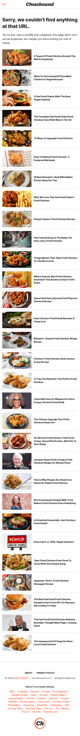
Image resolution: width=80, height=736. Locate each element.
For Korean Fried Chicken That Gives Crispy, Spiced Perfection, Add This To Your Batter (55, 441)
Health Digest (58, 695)
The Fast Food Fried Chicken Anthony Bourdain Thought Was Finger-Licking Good (55, 622)
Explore (35, 691)
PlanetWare (14, 705)
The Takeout (62, 708)
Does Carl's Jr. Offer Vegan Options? (54, 541)
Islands (41, 698)
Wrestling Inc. (51, 712)
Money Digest (27, 701)
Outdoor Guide (61, 701)
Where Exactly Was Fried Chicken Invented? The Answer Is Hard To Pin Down (54, 279)
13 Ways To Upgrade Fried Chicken (53, 138)
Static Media (20, 678)
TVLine (25, 712)
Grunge (43, 695)
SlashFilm (42, 705)
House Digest (16, 698)
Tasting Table (15, 708)
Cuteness (22, 691)
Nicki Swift (44, 701)
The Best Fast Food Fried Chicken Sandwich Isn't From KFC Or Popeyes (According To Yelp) (54, 602)
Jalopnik (53, 698)
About (28, 673)
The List (48, 708)
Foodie (45, 691)
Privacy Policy (46, 673)
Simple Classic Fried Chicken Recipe (54, 219)
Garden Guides (19, 695)
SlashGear (56, 705)
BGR (11, 691)
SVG (67, 705)
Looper (64, 698)
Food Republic (60, 691)
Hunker (30, 698)
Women (36, 712)
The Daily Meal (33, 708)
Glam (33, 695)
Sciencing (28, 705)
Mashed (12, 701)
